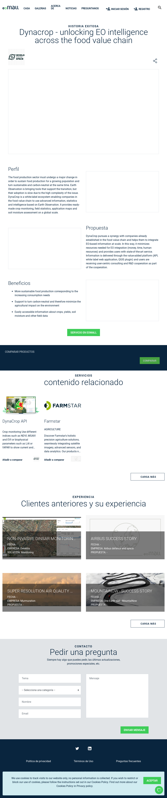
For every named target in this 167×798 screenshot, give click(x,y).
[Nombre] (49, 701)
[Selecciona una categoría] (49, 690)
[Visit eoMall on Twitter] (77, 749)
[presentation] (43, 727)
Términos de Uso (83, 761)
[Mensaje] (117, 696)
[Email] (49, 713)
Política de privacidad (38, 761)
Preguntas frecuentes (128, 761)
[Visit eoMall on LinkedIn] (89, 749)
